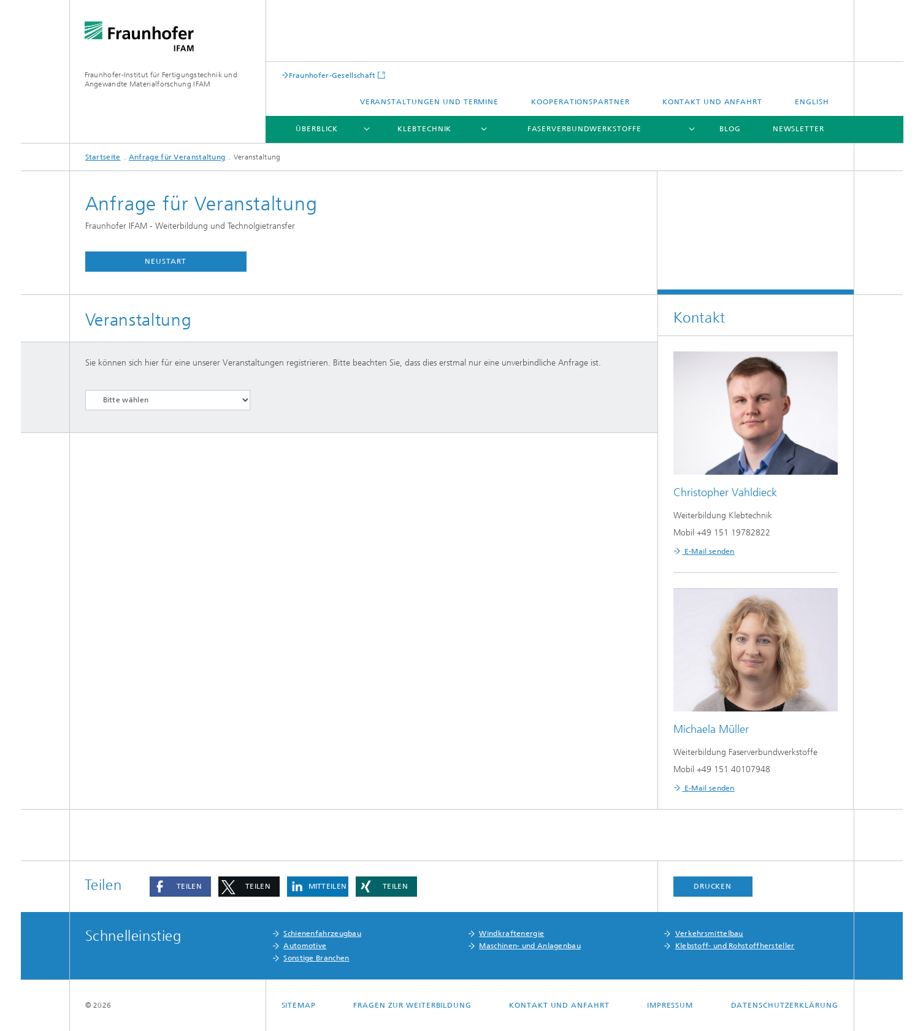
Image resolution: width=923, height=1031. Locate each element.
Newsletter (798, 129)
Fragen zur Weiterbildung (412, 1005)
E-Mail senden (709, 551)
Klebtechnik (424, 129)
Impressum (670, 1005)
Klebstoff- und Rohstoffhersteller (735, 945)
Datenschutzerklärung (784, 1005)
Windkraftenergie (511, 933)
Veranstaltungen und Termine (429, 102)
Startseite (103, 157)
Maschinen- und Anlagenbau (530, 945)
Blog (730, 129)
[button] (180, 886)
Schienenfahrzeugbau (322, 933)
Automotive (304, 945)
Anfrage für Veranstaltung (177, 157)
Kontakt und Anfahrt (712, 102)
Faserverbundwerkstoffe (584, 129)
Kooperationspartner (580, 102)
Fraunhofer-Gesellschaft (332, 75)
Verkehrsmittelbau (709, 933)
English (812, 102)
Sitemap (298, 1005)
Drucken (713, 886)
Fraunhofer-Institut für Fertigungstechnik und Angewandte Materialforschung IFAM (161, 79)
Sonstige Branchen (316, 958)
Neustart (165, 261)
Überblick (317, 129)
